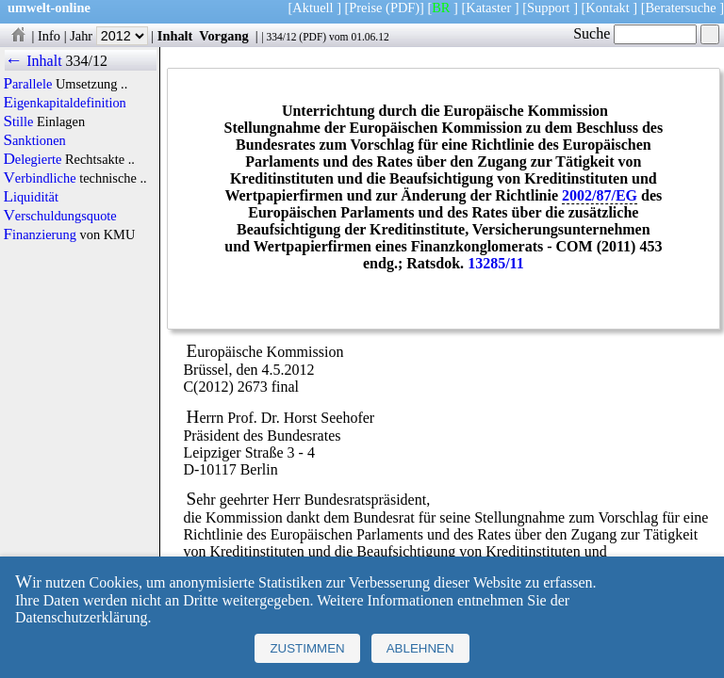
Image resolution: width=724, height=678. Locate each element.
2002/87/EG (599, 195)
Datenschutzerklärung (81, 617)
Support (548, 7)
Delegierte (32, 159)
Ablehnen (420, 648)
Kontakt (607, 7)
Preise (365, 7)
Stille (18, 121)
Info (49, 35)
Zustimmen (307, 648)
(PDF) (403, 7)
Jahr (109, 35)
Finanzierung (39, 234)
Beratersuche (681, 7)
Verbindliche (39, 178)
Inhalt (175, 35)
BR (441, 7)
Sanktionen (34, 140)
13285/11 (496, 263)
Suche (635, 33)
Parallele (27, 83)
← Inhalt (33, 61)
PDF (312, 36)
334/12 (281, 36)
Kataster (488, 7)
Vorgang (224, 35)
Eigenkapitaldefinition (64, 102)
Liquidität (30, 196)
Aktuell (312, 7)
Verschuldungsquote (59, 215)
